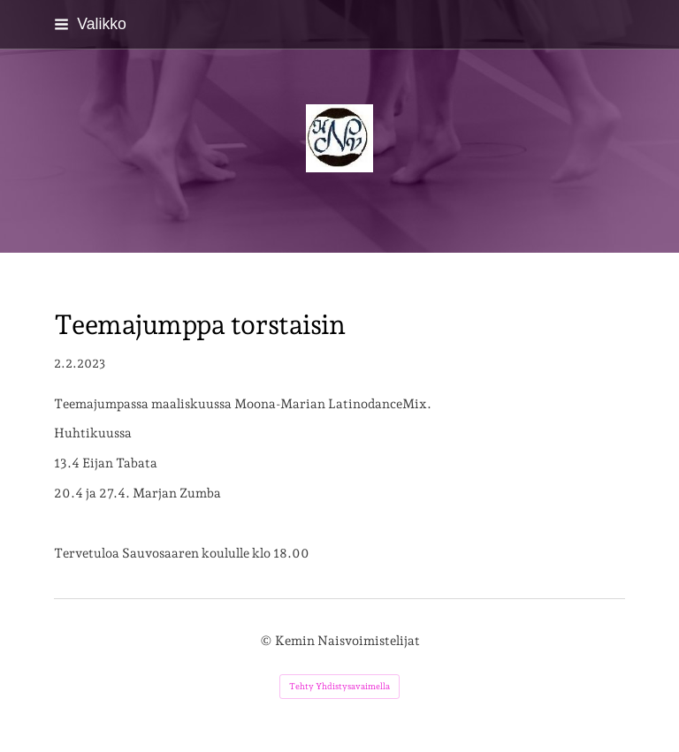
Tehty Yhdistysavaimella (339, 686)
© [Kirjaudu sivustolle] (267, 640)
